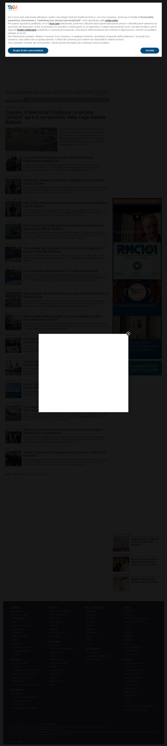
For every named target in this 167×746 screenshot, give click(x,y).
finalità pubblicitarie (27, 30)
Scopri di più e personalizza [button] (28, 50)
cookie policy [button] (111, 20)
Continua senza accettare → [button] (143, 8)
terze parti (54, 23)
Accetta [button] (150, 50)
